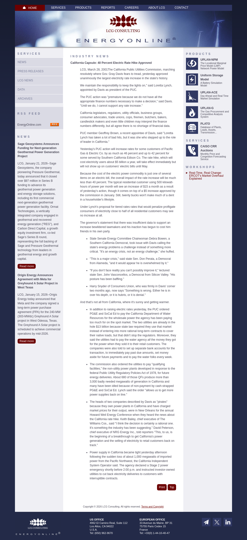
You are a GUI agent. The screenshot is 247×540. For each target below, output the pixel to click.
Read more (27, 266)
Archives (25, 98)
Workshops (200, 167)
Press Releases (30, 71)
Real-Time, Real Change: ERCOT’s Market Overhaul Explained (206, 175)
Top (172, 487)
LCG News (25, 80)
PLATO (205, 123)
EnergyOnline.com (29, 124)
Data (21, 89)
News (22, 62)
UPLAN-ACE (209, 92)
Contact (181, 7)
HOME (30, 8)
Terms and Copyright (152, 506)
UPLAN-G (207, 108)
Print (162, 487)
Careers (132, 7)
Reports (108, 7)
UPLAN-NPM (209, 59)
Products (83, 7)
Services (58, 7)
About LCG (156, 7)
